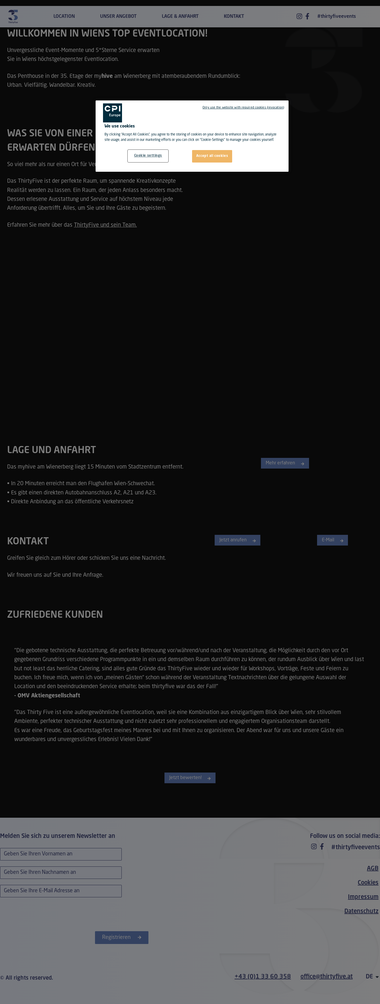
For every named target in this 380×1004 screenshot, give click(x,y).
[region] (192, 136)
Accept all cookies (212, 156)
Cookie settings (148, 155)
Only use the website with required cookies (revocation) (243, 107)
